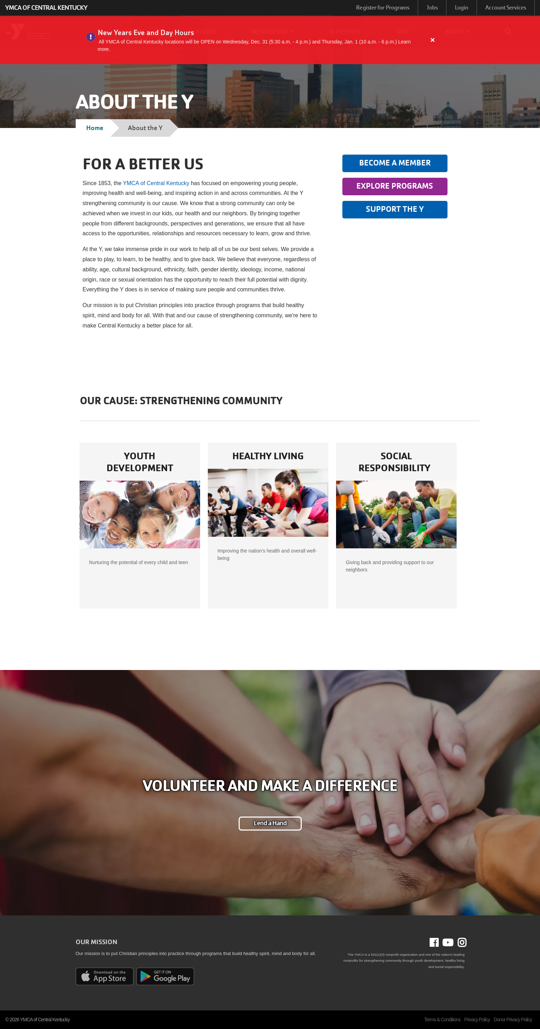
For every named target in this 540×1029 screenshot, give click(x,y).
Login (462, 8)
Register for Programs (382, 8)
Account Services (505, 8)
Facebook (438, 943)
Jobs (431, 8)
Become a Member (395, 163)
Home (94, 128)
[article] (270, 40)
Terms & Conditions (442, 1019)
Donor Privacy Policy (513, 1019)
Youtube (447, 943)
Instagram (460, 943)
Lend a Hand (270, 823)
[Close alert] (432, 40)
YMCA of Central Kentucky (157, 183)
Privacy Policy (477, 1019)
